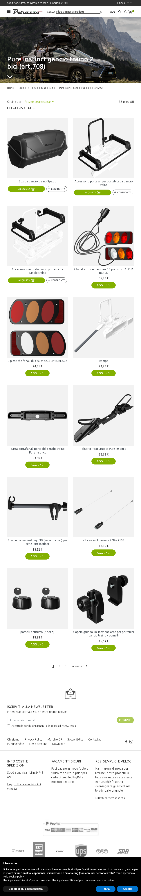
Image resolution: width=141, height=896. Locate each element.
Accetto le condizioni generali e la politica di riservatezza (44, 725)
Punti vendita (15, 743)
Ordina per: (14, 101)
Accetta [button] (127, 888)
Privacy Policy (33, 739)
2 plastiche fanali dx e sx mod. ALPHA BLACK (37, 360)
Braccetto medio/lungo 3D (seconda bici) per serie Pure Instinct (37, 542)
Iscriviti (125, 720)
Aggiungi (103, 285)
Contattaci (95, 739)
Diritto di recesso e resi (110, 797)
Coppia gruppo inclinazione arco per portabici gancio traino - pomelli (103, 633)
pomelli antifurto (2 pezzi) (37, 632)
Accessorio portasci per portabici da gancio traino (104, 183)
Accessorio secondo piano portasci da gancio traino (37, 271)
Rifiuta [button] (106, 888)
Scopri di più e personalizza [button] (26, 888)
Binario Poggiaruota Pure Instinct (104, 448)
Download (58, 743)
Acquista (26, 189)
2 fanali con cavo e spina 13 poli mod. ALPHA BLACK (104, 271)
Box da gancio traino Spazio (37, 181)
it (128, 3)
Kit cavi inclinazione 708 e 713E (103, 540)
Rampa (103, 360)
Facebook (126, 741)
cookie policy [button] (16, 876)
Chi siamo (13, 739)
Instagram (131, 741)
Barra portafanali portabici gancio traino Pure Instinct (37, 450)
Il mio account (38, 743)
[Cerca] (78, 12)
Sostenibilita (75, 739)
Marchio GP (54, 739)
